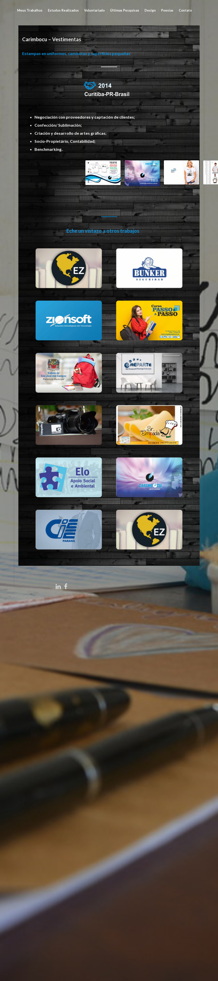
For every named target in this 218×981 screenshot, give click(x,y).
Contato (185, 10)
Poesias (167, 10)
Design (150, 10)
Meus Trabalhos (30, 10)
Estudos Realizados (63, 10)
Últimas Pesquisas (124, 10)
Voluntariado (94, 10)
